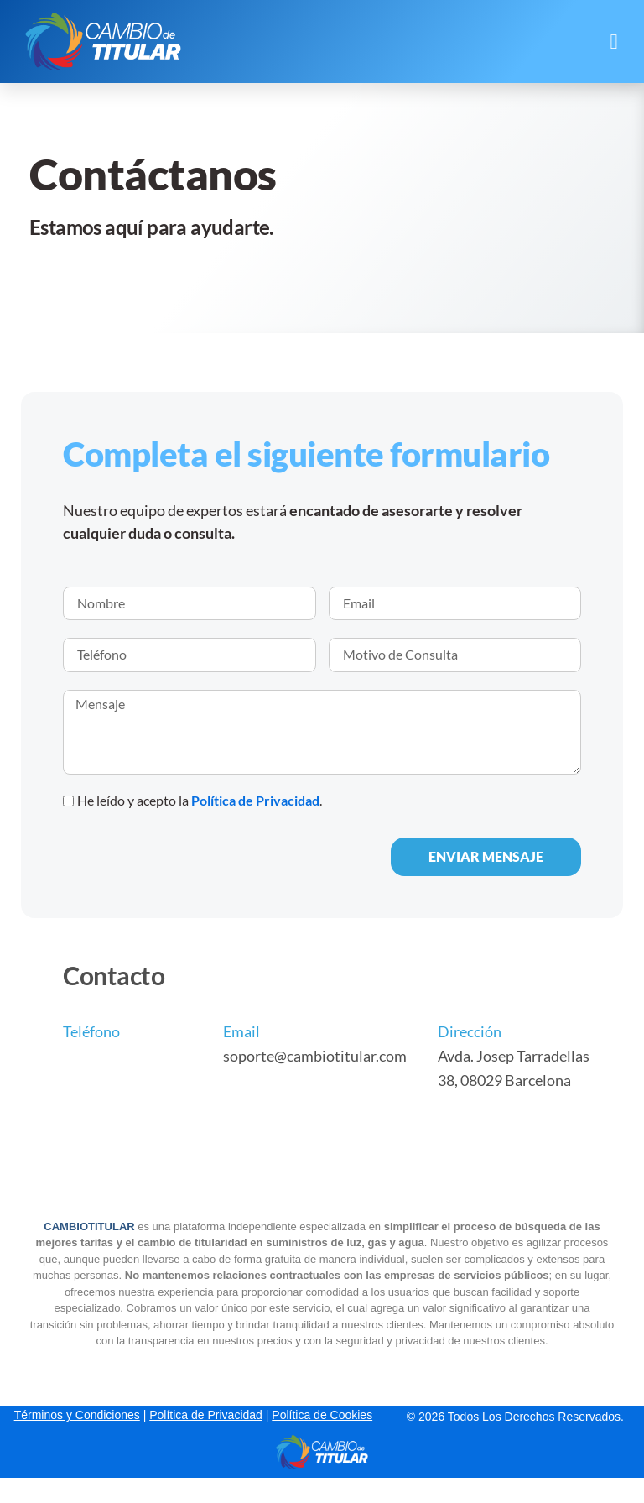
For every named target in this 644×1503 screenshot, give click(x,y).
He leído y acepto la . (199, 800)
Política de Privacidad (255, 800)
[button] (614, 42)
